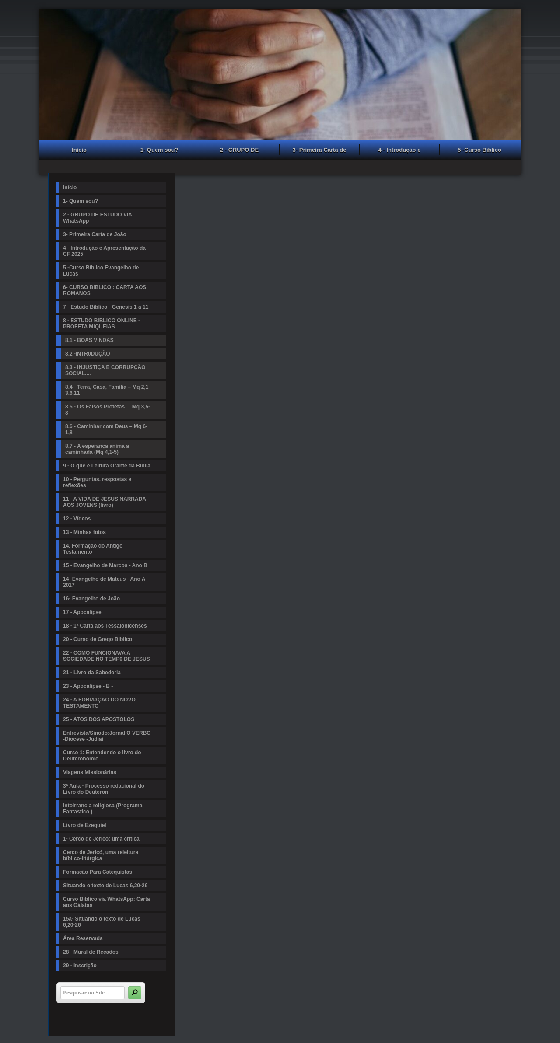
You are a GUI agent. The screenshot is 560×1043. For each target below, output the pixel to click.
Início (79, 150)
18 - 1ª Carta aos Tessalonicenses (105, 626)
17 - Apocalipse (82, 612)
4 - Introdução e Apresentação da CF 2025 (399, 151)
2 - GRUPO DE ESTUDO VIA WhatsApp (239, 151)
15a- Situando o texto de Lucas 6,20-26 (101, 922)
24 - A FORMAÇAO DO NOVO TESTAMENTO (99, 703)
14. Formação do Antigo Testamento (92, 549)
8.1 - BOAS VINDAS (89, 340)
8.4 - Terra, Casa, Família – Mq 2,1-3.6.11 (107, 390)
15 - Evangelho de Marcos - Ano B (105, 565)
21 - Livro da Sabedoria (92, 673)
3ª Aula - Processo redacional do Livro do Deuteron (103, 789)
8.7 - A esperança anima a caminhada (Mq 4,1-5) (97, 449)
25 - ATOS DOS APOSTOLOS (98, 719)
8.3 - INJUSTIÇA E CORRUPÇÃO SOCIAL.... (105, 370)
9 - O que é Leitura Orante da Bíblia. (107, 466)
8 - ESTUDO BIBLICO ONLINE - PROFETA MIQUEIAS (101, 323)
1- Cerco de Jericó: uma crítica (101, 839)
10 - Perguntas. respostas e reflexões (97, 482)
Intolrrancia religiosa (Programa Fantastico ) (102, 808)
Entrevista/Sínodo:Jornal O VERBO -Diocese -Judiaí (107, 736)
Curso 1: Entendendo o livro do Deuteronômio (102, 756)
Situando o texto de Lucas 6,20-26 (105, 886)
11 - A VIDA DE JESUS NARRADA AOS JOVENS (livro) (104, 502)
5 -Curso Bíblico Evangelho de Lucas (479, 151)
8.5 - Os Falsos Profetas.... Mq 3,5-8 (107, 410)
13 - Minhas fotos (84, 532)
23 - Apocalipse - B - (88, 686)
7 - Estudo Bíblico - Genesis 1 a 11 (105, 307)
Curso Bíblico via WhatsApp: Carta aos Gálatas (106, 902)
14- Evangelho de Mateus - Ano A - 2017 (105, 582)
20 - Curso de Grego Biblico (97, 639)
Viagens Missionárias (89, 772)
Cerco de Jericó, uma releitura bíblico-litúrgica (100, 855)
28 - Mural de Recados (91, 952)
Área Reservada (83, 938)
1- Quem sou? (159, 150)
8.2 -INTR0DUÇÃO (87, 354)
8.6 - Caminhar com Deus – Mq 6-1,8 (106, 429)
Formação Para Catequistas (97, 872)
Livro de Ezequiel (84, 825)
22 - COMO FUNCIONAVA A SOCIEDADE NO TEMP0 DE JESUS (106, 656)
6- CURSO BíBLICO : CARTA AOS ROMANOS (104, 290)
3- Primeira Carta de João (319, 151)
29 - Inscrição (80, 966)
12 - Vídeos (77, 519)
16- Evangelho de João (91, 599)
